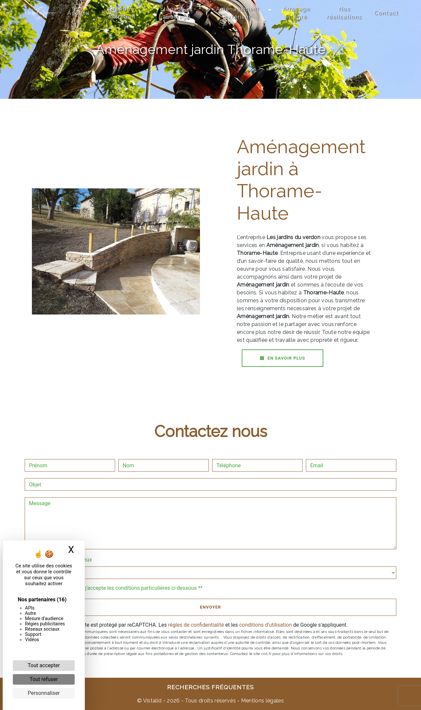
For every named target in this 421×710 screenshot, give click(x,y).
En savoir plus (282, 358)
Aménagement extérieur (238, 13)
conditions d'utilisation (265, 625)
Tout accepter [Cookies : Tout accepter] (44, 665)
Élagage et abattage (176, 13)
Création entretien (122, 13)
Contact (386, 13)
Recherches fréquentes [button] (210, 687)
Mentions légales (262, 700)
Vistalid (152, 700)
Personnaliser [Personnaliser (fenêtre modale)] (44, 693)
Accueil (78, 13)
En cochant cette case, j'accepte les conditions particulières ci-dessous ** (117, 588)
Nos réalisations (344, 13)
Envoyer (210, 607)
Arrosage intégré (296, 13)
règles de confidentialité (196, 625)
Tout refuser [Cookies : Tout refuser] (44, 679)
